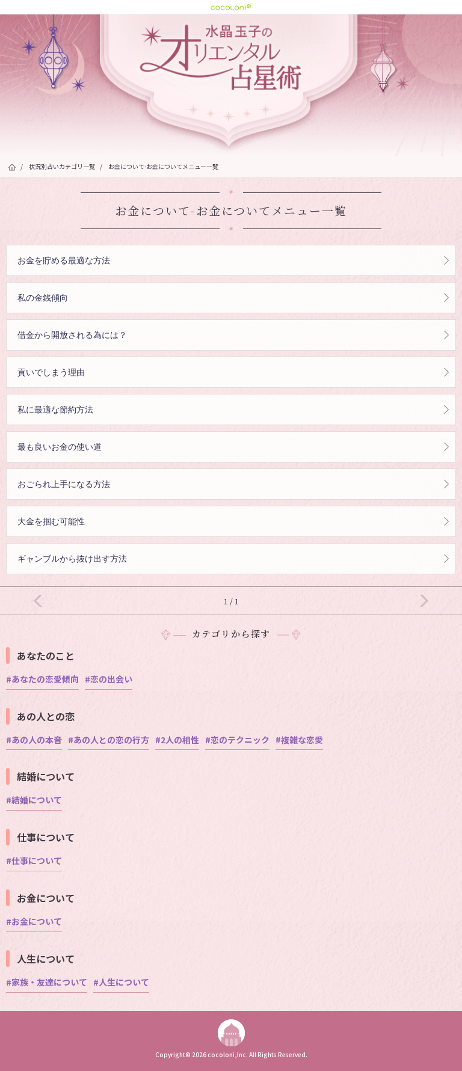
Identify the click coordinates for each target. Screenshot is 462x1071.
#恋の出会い (108, 679)
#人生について (121, 982)
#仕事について (34, 861)
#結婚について (34, 800)
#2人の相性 (177, 740)
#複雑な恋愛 (299, 740)
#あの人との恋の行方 (108, 740)
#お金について (34, 921)
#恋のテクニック (237, 740)
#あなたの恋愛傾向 (42, 679)
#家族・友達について (46, 982)
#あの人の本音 (34, 740)
